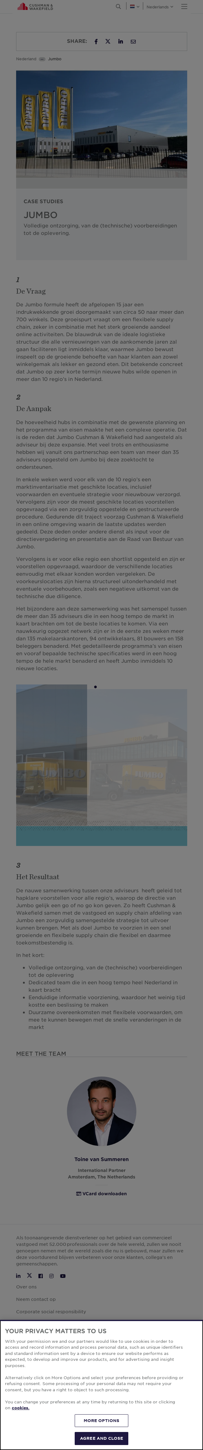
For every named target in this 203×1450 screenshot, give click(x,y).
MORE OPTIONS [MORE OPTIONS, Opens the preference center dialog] (102, 1420)
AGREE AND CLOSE (101, 1438)
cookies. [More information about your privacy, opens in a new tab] (20, 1407)
